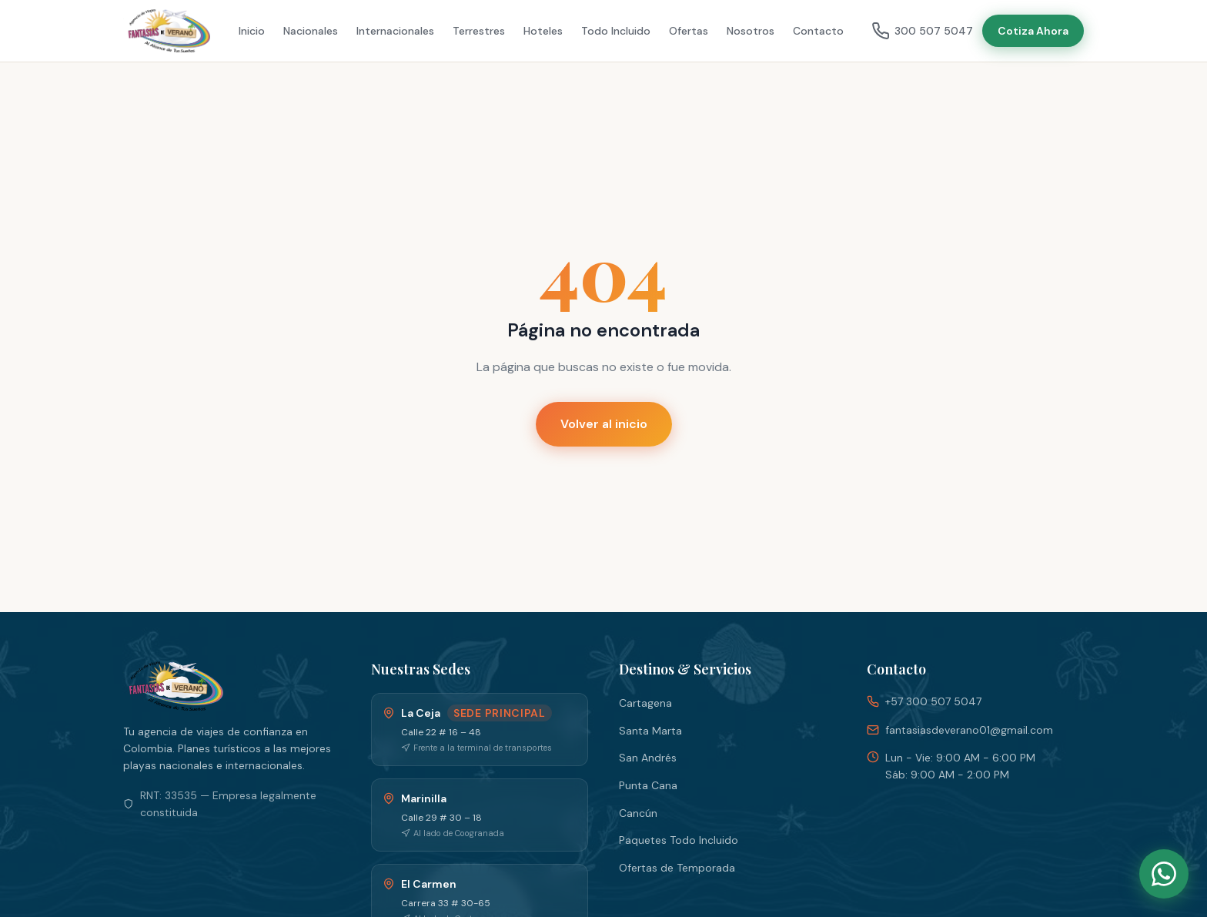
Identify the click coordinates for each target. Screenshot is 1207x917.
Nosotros (750, 31)
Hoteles (543, 31)
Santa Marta (650, 731)
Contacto (818, 31)
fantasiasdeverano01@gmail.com (969, 730)
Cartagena (645, 703)
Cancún (638, 813)
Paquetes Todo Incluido (678, 840)
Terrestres (479, 31)
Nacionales (310, 31)
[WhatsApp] (1164, 874)
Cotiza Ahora (1033, 31)
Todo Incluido (615, 31)
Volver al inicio (603, 424)
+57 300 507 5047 (933, 701)
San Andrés (648, 758)
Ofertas (688, 31)
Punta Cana (648, 785)
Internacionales (395, 31)
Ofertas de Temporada (677, 868)
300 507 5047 (922, 31)
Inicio (252, 31)
